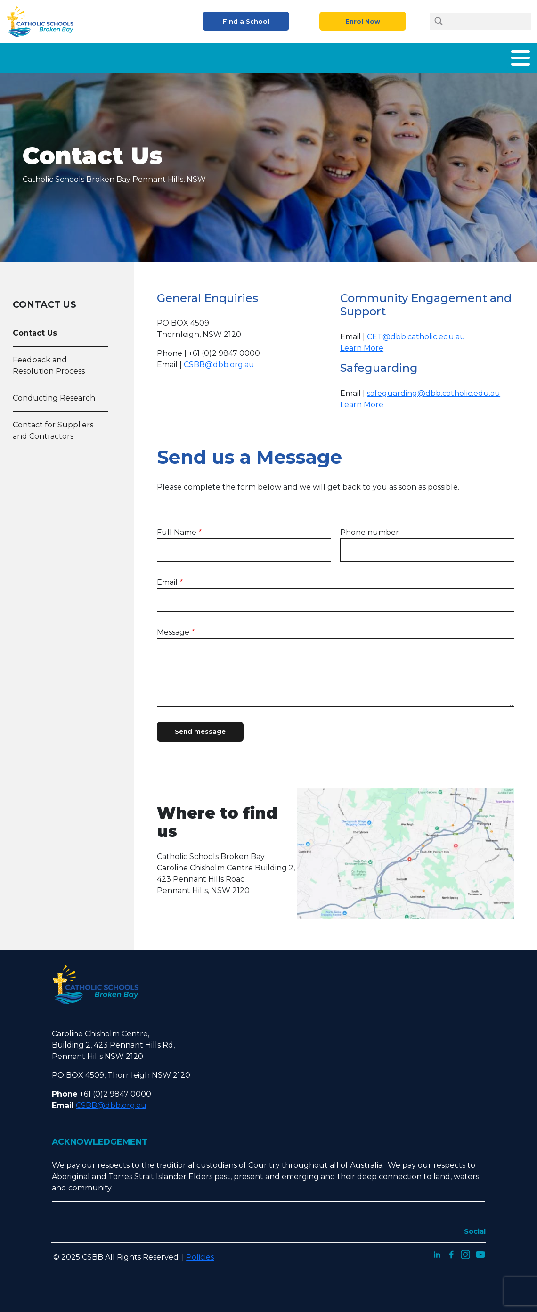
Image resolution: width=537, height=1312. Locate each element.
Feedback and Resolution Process (49, 362)
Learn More (361, 344)
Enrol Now (362, 21)
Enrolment (260, 55)
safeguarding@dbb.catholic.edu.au (433, 389)
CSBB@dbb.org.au (219, 360)
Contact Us (508, 55)
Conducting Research (54, 394)
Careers (397, 55)
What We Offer (196, 55)
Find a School (246, 21)
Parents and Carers (332, 55)
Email (167, 578)
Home (89, 55)
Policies (200, 1253)
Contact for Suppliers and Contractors (53, 427)
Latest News (450, 55)
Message (173, 628)
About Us (134, 55)
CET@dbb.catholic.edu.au (416, 332)
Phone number (369, 528)
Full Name (176, 528)
